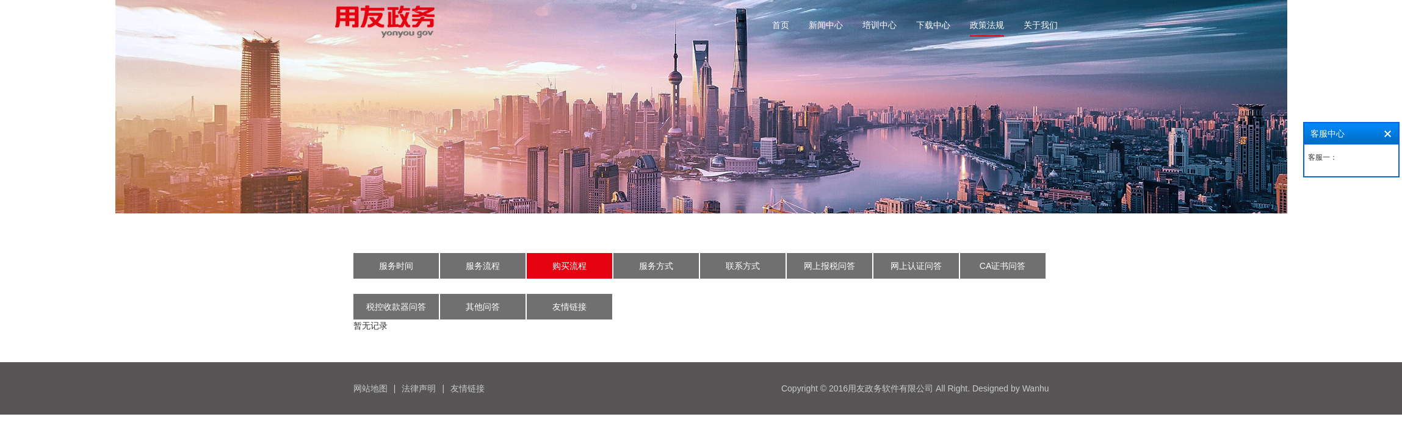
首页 (780, 25)
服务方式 (656, 266)
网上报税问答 (829, 266)
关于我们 (1041, 25)
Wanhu (1035, 388)
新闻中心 (826, 25)
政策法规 (987, 25)
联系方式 (743, 266)
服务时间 (396, 266)
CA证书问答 (1002, 266)
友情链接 (569, 307)
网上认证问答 (916, 266)
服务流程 (483, 266)
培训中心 (879, 25)
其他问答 (483, 307)
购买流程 (569, 266)
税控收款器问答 (396, 307)
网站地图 (370, 388)
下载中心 (933, 25)
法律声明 (419, 388)
